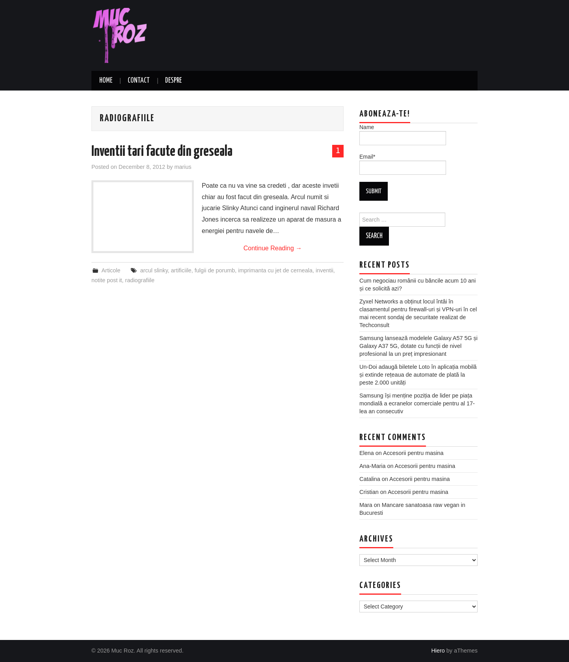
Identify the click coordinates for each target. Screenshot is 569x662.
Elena (366, 453)
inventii (324, 270)
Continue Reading (273, 248)
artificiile (181, 270)
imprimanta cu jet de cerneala (275, 270)
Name (402, 134)
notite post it (106, 280)
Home (105, 80)
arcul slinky (154, 270)
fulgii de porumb (215, 270)
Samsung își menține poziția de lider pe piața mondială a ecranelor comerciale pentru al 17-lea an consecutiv (417, 403)
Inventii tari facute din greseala (161, 152)
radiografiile (139, 280)
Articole (110, 270)
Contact (139, 80)
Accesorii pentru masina (413, 453)
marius (182, 167)
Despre (173, 80)
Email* (402, 164)
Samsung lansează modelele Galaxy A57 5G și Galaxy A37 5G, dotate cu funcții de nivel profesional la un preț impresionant (418, 346)
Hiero (437, 650)
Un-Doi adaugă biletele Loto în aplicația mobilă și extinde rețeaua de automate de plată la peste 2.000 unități (418, 375)
